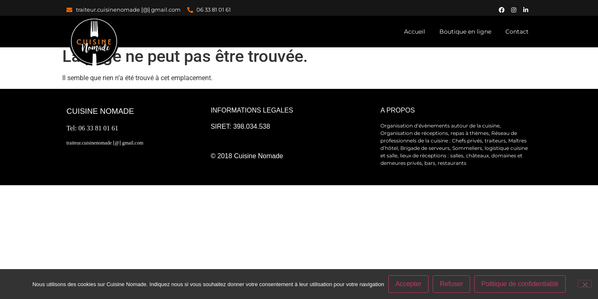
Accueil (414, 31)
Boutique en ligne (465, 31)
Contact (517, 31)
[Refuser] (585, 283)
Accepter (408, 283)
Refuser (451, 283)
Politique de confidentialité (520, 283)
